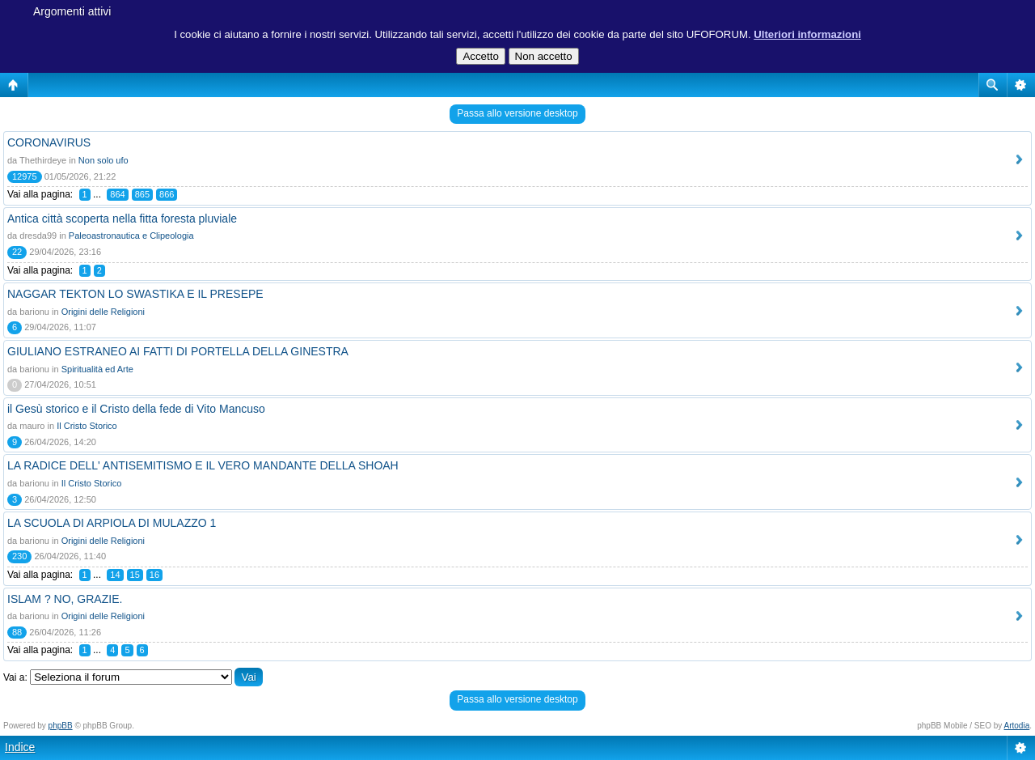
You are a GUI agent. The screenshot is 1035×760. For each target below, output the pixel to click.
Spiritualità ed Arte (97, 369)
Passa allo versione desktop (517, 113)
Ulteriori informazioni (807, 34)
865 (142, 194)
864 (117, 194)
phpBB (61, 725)
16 (154, 575)
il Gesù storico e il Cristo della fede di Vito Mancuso (136, 408)
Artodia (1017, 725)
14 (115, 575)
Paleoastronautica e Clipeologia (131, 235)
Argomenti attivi (72, 11)
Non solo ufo (103, 160)
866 (166, 194)
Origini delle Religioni (103, 311)
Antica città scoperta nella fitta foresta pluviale (122, 218)
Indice (20, 747)
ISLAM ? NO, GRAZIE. (64, 598)
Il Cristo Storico (87, 426)
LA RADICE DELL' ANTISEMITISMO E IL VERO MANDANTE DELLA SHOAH (203, 465)
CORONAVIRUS (49, 142)
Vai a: (15, 677)
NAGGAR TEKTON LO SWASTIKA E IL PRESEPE (135, 293)
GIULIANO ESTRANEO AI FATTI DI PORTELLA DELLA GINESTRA (178, 351)
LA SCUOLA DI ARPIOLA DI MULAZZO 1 (111, 522)
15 (135, 575)
